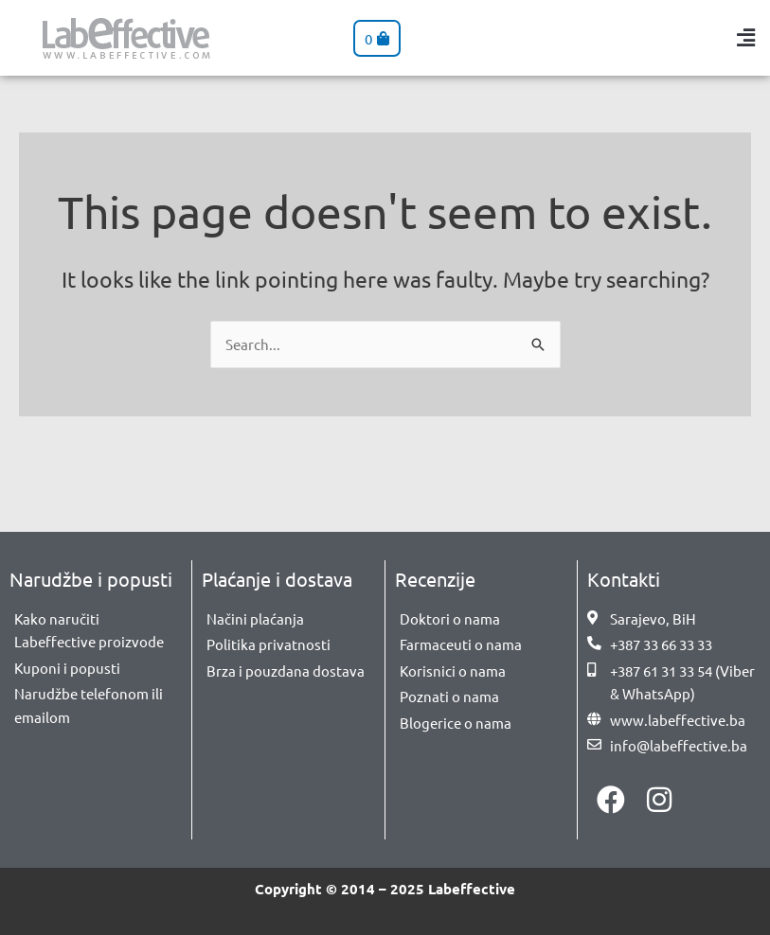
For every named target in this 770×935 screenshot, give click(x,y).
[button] (746, 38)
